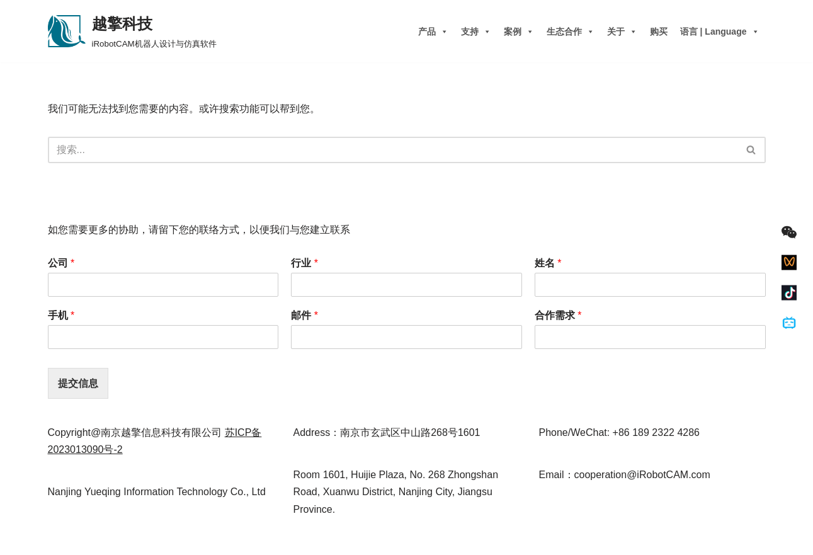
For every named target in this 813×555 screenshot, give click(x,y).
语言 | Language (719, 31)
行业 (304, 263)
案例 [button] (519, 31)
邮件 (304, 315)
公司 (61, 263)
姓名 (548, 263)
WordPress (124, 539)
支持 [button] (476, 31)
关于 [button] (622, 31)
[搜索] (392, 150)
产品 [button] (433, 31)
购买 (659, 31)
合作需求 (558, 315)
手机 (61, 315)
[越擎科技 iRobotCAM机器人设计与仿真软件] (132, 31)
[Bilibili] (789, 323)
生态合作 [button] (570, 31)
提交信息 (78, 383)
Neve (59, 539)
